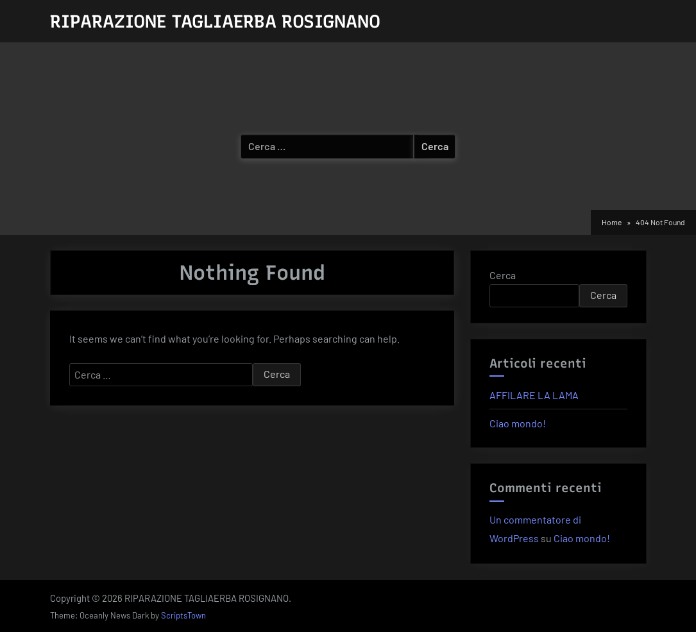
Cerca (502, 275)
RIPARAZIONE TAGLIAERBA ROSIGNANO (215, 21)
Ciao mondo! (517, 423)
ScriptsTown (183, 615)
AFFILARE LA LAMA (534, 395)
